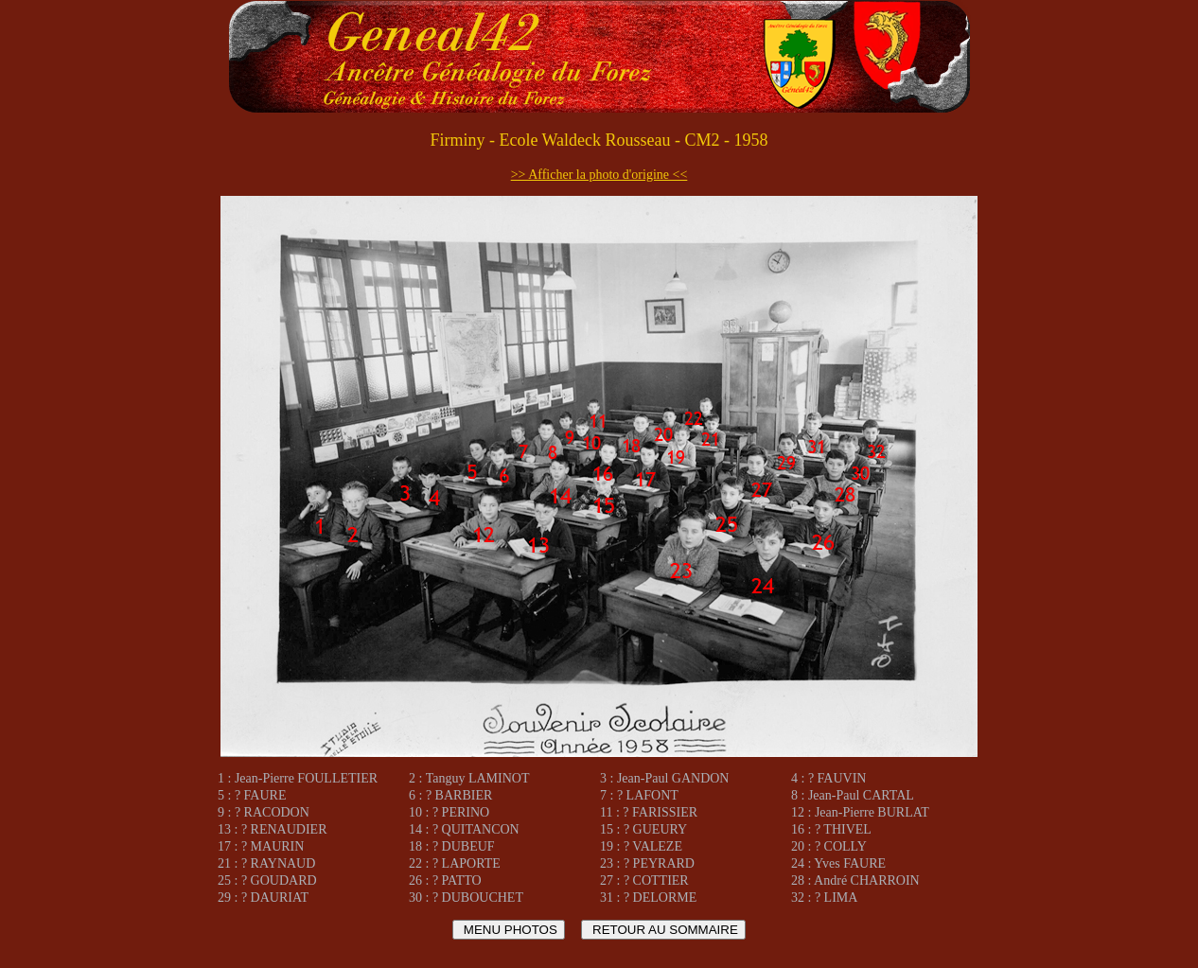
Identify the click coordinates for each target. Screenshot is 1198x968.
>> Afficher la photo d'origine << (599, 174)
